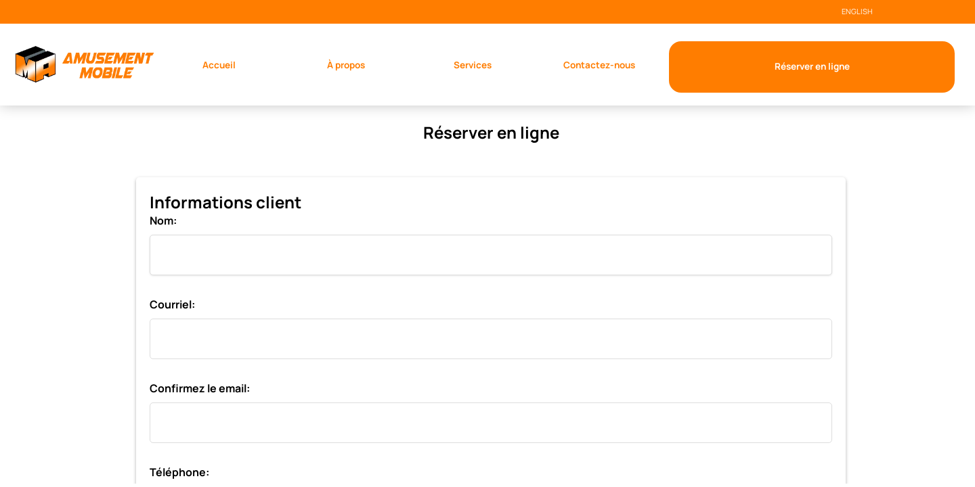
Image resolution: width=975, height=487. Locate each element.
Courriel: (172, 304)
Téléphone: (179, 472)
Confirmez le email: (200, 388)
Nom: (163, 220)
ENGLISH (857, 11)
